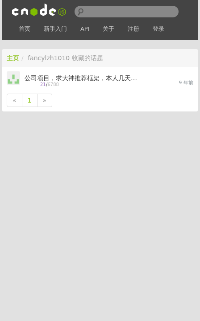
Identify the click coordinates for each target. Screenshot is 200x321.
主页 (13, 58)
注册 (133, 28)
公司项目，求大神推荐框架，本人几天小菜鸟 (84, 78)
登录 (158, 28)
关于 (108, 28)
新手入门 (55, 28)
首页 (24, 28)
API (85, 28)
